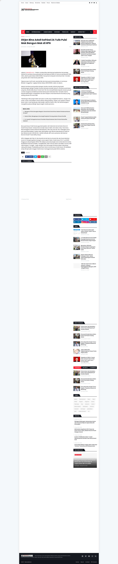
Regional (87, 401)
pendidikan (89, 409)
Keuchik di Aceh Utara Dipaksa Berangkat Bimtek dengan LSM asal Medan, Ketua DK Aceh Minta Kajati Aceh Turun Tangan (88, 52)
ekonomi (87, 404)
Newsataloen (28, 562)
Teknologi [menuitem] (65, 32)
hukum (92, 404)
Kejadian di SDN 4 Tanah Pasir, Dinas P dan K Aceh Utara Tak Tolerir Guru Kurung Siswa (88, 79)
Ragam (81, 401)
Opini (94, 399)
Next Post (68, 199)
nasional (27, 36)
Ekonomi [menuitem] (57, 32)
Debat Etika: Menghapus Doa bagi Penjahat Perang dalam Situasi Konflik (45, 116)
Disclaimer (37, 2)
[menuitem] (23, 32)
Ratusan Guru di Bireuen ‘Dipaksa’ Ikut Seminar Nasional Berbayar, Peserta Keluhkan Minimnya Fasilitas (89, 43)
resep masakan (82, 411)
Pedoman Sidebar (55, 2)
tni (88, 411)
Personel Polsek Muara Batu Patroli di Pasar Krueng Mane (88, 71)
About (26, 2)
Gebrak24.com (30, 72)
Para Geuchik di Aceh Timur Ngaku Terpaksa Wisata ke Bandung (88, 343)
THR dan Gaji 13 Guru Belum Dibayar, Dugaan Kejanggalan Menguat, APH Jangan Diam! (88, 266)
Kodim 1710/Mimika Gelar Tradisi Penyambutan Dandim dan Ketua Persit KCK (85, 438)
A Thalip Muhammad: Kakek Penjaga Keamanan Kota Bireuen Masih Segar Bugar (88, 239)
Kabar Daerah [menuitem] (48, 32)
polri (75, 411)
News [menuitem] (27, 32)
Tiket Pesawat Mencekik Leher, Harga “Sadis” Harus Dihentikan (88, 231)
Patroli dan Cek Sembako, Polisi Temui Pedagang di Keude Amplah (88, 328)
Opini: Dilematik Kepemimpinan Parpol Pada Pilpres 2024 (88, 351)
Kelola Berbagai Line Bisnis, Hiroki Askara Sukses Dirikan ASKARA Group (89, 102)
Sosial (92, 401)
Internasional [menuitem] (36, 32)
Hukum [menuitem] (73, 32)
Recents (85, 367)
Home (22, 2)
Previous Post (25, 199)
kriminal (92, 406)
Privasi (48, 2)
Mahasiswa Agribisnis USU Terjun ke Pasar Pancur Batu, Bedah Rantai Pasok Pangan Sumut (85, 430)
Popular (77, 367)
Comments (93, 367)
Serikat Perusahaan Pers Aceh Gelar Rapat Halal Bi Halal (88, 125)
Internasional (82, 399)
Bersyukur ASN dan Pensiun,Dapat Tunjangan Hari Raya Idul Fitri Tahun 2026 (88, 248)
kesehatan (85, 406)
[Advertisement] (68, 17)
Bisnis (75, 399)
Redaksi (43, 2)
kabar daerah (77, 406)
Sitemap (32, 2)
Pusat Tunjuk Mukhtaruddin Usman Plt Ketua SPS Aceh (88, 117)
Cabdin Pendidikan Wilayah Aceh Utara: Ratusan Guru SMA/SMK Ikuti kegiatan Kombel (88, 62)
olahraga (83, 409)
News (89, 399)
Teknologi (76, 404)
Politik (75, 401)
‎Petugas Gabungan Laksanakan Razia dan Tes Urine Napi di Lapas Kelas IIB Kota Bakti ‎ (85, 423)
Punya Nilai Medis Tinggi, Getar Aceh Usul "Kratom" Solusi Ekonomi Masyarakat (86, 445)
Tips (82, 404)
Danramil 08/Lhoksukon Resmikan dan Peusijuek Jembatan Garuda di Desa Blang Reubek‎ (88, 110)
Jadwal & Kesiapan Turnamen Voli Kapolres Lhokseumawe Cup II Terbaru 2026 (89, 93)
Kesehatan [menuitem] (81, 32)
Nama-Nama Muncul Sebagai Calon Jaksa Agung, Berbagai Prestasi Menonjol (88, 257)
